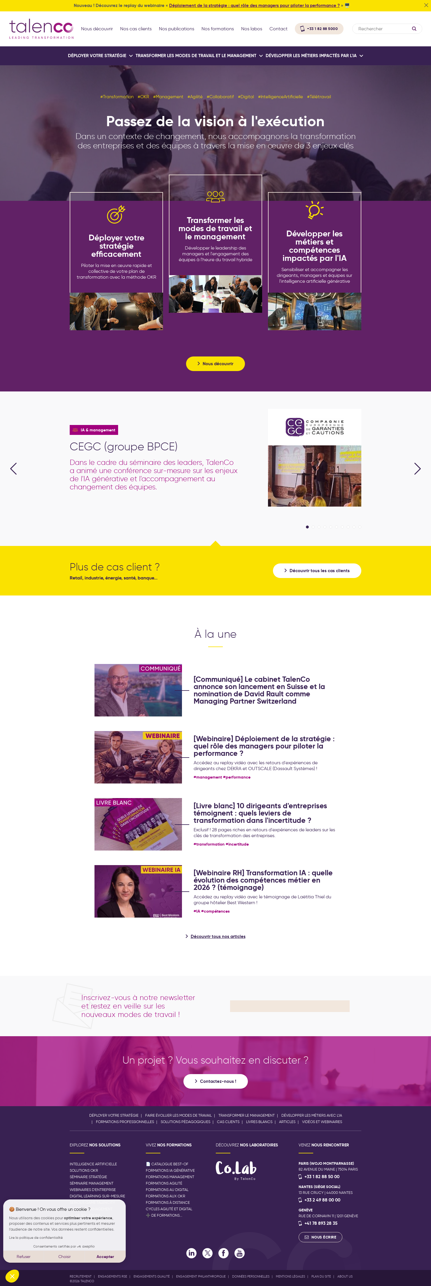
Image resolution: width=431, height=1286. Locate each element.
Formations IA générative (170, 1170)
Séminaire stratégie (88, 1177)
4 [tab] (324, 527)
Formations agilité (164, 1183)
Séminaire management (91, 1183)
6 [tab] (336, 527)
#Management (168, 96)
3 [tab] (319, 527)
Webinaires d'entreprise (93, 1189)
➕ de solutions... (86, 1215)
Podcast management (91, 1209)
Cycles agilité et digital (169, 1209)
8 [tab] (348, 527)
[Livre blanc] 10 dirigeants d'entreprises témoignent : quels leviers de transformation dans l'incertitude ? (260, 813)
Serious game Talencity (92, 1202)
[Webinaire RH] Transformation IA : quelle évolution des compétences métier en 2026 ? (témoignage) (263, 880)
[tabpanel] (215, 458)
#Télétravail (319, 96)
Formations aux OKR (165, 1196)
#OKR (143, 96)
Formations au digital (167, 1189)
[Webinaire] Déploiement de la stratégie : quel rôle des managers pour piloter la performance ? (264, 746)
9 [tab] (354, 527)
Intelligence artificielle (93, 1164)
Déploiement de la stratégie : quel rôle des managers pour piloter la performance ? (254, 5)
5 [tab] (330, 527)
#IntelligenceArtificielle (280, 96)
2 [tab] (313, 527)
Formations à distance (168, 1202)
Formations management (170, 1177)
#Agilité (195, 96)
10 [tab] (359, 527)
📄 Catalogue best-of (167, 1164)
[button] (12, 1276)
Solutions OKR (84, 1170)
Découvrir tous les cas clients (320, 570)
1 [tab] (307, 527)
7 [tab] (342, 527)
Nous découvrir (218, 363)
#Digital (246, 96)
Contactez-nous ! (218, 1081)
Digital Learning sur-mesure (97, 1196)
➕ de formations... (164, 1215)
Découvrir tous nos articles (218, 936)
